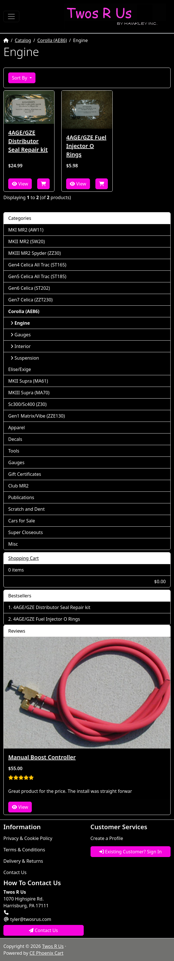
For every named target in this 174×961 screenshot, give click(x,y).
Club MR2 (18, 486)
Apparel (16, 427)
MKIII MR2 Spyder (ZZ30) (34, 253)
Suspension (25, 358)
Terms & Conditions (24, 850)
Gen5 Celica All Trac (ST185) (37, 276)
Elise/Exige (19, 369)
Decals (15, 439)
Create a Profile (107, 838)
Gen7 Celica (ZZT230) (30, 300)
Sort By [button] (20, 78)
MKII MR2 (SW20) (26, 241)
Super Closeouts (25, 532)
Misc (13, 544)
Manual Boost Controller (42, 757)
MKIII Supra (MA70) (28, 392)
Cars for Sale (21, 521)
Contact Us (14, 872)
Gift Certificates (24, 474)
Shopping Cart (23, 558)
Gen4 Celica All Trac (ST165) (37, 265)
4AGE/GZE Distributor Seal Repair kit (28, 141)
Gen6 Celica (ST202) (29, 288)
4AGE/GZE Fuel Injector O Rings (86, 146)
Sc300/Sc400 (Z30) (27, 404)
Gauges (21, 335)
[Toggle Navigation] (11, 16)
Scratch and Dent (26, 509)
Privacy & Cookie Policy (27, 838)
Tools (13, 451)
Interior (21, 346)
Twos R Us (53, 946)
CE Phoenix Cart (47, 953)
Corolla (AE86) (52, 40)
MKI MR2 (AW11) (25, 230)
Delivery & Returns (23, 861)
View (20, 184)
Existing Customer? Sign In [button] (130, 852)
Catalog (23, 40)
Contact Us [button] (43, 930)
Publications (21, 497)
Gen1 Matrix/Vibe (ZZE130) (36, 416)
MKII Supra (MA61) (28, 381)
